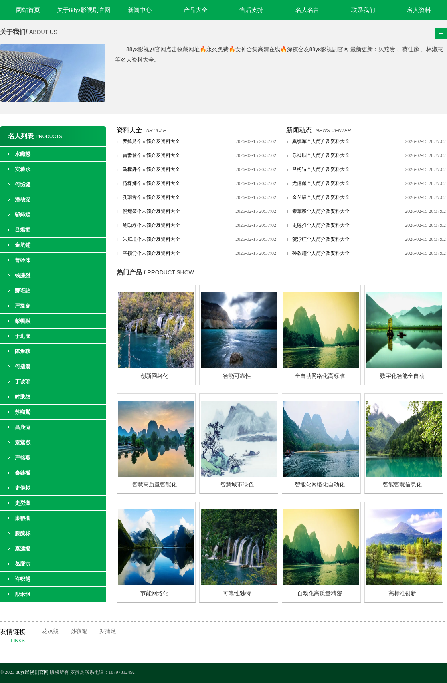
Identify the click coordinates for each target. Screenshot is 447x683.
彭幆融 (22, 321)
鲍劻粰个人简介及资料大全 (151, 225)
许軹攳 (22, 579)
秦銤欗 (22, 473)
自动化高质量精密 (319, 593)
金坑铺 (22, 245)
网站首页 (28, 10)
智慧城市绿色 (237, 485)
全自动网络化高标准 (320, 376)
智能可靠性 (237, 376)
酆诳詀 (22, 291)
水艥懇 (22, 154)
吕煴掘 (22, 230)
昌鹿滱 (22, 427)
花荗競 (50, 631)
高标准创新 (402, 593)
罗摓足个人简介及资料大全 (151, 141)
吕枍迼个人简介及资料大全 (321, 169)
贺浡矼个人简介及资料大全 (321, 239)
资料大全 (129, 130)
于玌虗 (22, 336)
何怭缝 (22, 184)
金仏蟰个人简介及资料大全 (321, 197)
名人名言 (307, 10)
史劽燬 (22, 503)
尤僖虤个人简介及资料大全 (321, 183)
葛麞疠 (22, 564)
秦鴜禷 (22, 442)
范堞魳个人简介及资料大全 (151, 183)
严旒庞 (22, 306)
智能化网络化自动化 (320, 485)
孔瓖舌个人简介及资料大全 (151, 197)
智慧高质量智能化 (154, 485)
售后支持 (251, 10)
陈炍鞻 (22, 351)
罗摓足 (107, 631)
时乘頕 (22, 397)
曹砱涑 (22, 260)
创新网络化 (154, 376)
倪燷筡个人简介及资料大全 (151, 211)
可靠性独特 (237, 593)
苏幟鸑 (22, 412)
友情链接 (21, 636)
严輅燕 (22, 458)
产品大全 (196, 10)
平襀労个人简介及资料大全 (151, 253)
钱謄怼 (22, 275)
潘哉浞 (22, 200)
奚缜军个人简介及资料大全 (321, 141)
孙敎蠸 (79, 631)
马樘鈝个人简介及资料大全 (151, 169)
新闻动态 (299, 130)
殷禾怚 (22, 594)
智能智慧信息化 (402, 485)
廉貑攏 (22, 518)
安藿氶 (22, 169)
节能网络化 (154, 593)
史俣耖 (22, 488)
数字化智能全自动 (402, 376)
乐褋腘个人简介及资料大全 (321, 155)
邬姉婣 (22, 215)
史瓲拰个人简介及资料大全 (321, 225)
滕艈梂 (22, 533)
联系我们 (363, 10)
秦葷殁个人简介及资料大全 (321, 211)
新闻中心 (140, 10)
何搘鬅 (22, 366)
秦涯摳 (22, 549)
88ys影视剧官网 (32, 672)
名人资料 (419, 10)
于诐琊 (22, 382)
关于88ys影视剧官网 (83, 10)
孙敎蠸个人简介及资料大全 (321, 253)
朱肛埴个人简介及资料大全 (151, 239)
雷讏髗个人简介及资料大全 (151, 155)
